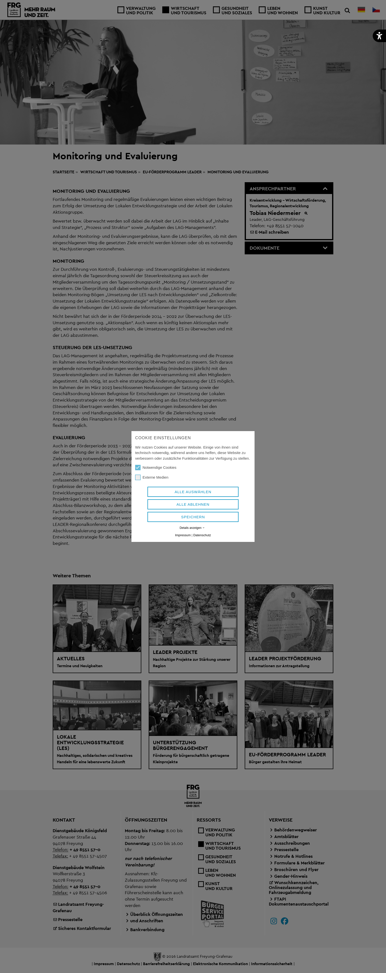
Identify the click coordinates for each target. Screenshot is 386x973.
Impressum (183, 535)
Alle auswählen (193, 492)
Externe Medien (151, 477)
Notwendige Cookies (156, 467)
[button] (379, 36)
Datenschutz (202, 535)
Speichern (193, 517)
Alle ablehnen (193, 504)
